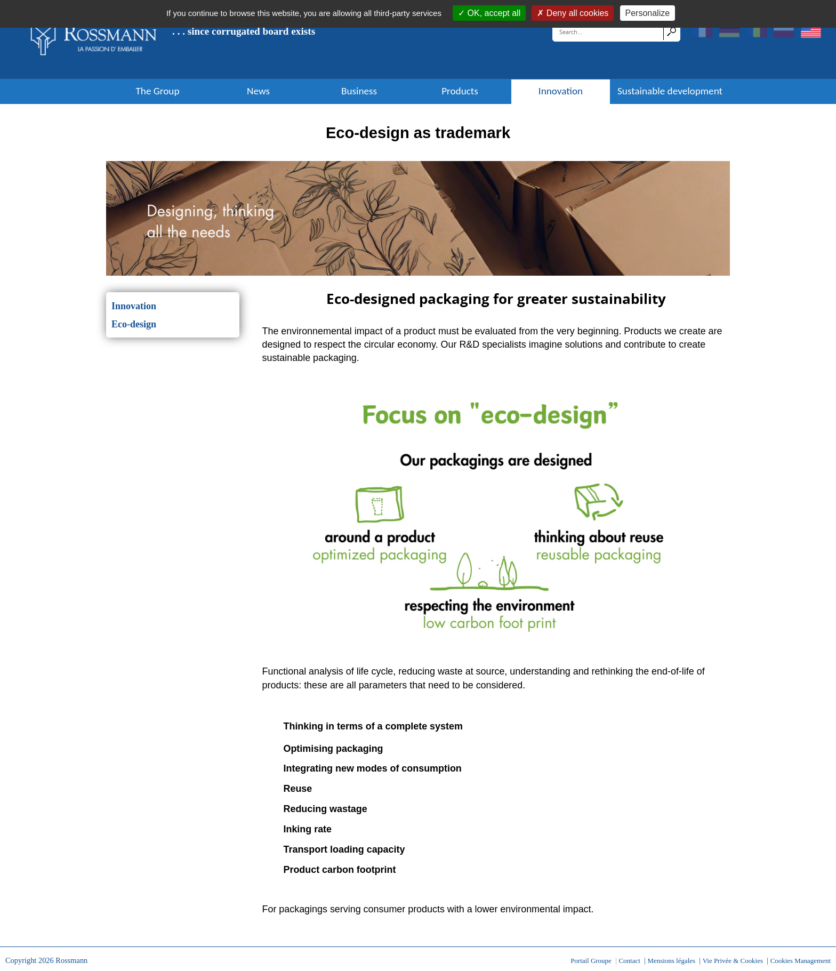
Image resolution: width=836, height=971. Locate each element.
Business (359, 91)
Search (671, 31)
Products (459, 91)
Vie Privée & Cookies (733, 961)
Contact (629, 961)
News (258, 91)
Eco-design (133, 324)
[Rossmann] (94, 39)
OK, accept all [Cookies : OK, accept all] (492, 13)
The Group (157, 91)
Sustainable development (669, 91)
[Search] (608, 31)
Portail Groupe (591, 961)
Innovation (560, 91)
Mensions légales (671, 961)
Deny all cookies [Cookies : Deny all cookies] (576, 13)
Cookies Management (800, 961)
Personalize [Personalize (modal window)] (647, 13)
